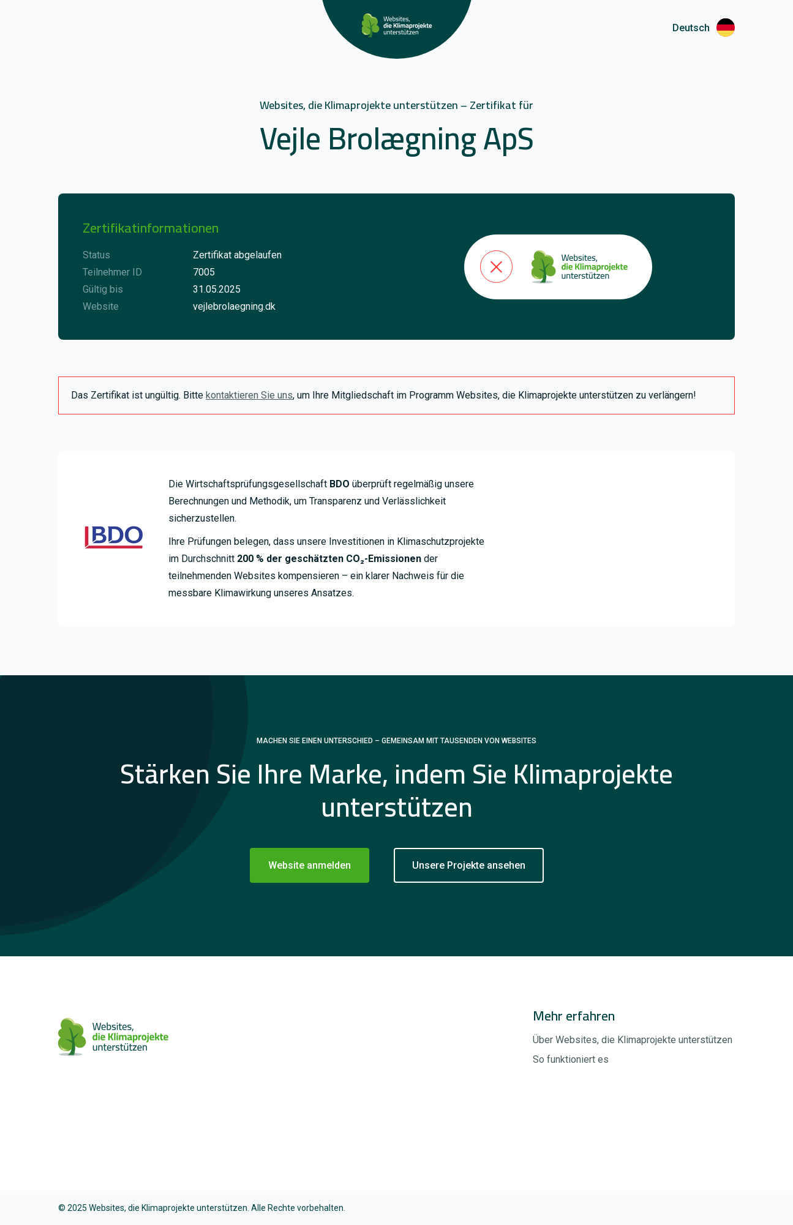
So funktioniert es (571, 1059)
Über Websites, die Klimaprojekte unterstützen (632, 1040)
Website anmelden (309, 865)
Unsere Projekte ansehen (468, 865)
